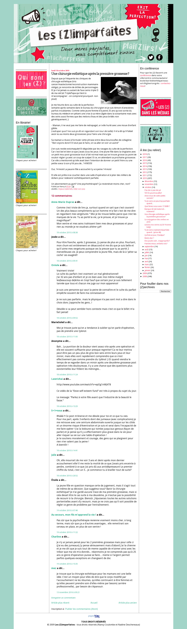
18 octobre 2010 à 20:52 (67, 475)
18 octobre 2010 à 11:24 (67, 374)
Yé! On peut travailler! (153, 193)
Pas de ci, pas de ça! (153, 190)
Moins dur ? (149, 238)
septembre (149, 246)
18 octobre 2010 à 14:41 (67, 450)
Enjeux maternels (66, 189)
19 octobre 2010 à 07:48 (67, 510)
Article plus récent (60, 602)
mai (146, 258)
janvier (147, 270)
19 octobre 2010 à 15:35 (67, 563)
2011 (145, 175)
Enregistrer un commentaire (63, 597)
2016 (145, 160)
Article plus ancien (128, 602)
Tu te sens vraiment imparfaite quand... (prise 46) (157, 231)
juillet (147, 252)
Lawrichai (57, 378)
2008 (145, 276)
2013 (145, 169)
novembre (149, 184)
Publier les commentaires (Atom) (81, 608)
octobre (148, 187)
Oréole (55, 265)
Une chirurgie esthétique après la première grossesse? (90, 74)
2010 (145, 178)
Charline (56, 536)
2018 (145, 154)
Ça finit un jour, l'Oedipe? (155, 235)
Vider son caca (79, 189)
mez (53, 568)
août (147, 249)
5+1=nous (56, 410)
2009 (145, 273)
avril (146, 261)
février (147, 267)
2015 (145, 163)
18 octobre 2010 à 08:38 (67, 232)
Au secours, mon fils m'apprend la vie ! (73, 514)
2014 (145, 166)
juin (146, 255)
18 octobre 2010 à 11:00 (67, 336)
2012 (145, 172)
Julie (53, 454)
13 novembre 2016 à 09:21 (68, 592)
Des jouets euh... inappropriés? (157, 241)
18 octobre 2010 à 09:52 (67, 318)
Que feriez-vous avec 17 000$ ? (157, 206)
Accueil (94, 602)
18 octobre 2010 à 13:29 (67, 406)
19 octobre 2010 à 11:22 (67, 532)
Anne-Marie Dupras (62, 202)
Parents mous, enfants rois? (156, 243)
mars (147, 264)
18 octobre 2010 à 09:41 (67, 261)
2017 (145, 157)
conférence (145, 75)
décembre (149, 181)
